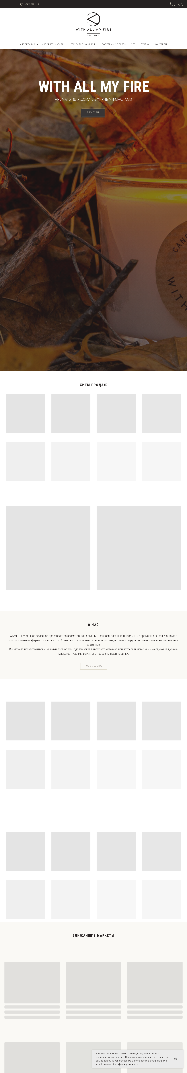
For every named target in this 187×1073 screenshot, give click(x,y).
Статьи (145, 44)
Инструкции (28, 44)
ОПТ (133, 44)
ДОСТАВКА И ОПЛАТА (114, 44)
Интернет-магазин (53, 44)
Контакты (161, 44)
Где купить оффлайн (84, 44)
